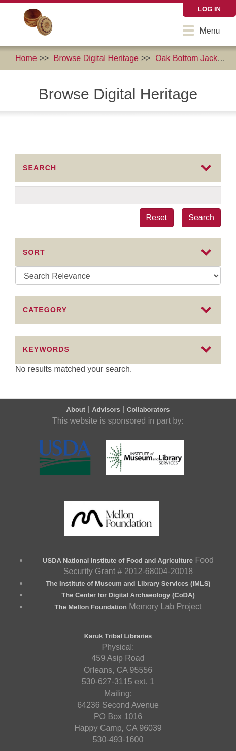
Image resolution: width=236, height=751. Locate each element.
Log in (209, 9)
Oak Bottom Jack (186, 58)
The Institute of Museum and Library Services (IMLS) (128, 583)
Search (201, 217)
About (76, 409)
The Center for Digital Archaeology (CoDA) (127, 595)
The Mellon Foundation (91, 607)
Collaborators (148, 409)
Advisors (106, 409)
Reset (156, 217)
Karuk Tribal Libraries (118, 636)
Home (26, 58)
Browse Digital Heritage (96, 58)
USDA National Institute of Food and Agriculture (118, 560)
